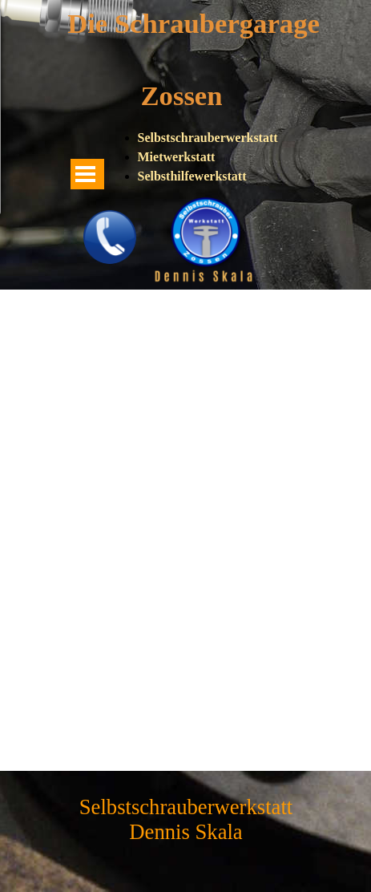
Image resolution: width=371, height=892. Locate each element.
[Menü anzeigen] (86, 174)
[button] (110, 215)
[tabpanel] (210, 157)
